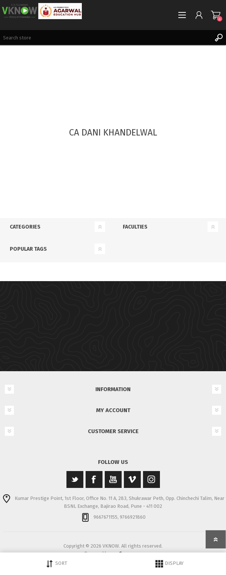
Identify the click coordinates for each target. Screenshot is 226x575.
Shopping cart (215, 15)
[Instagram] (151, 479)
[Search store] (105, 37)
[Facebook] (94, 479)
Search (218, 37)
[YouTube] (113, 479)
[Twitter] (74, 479)
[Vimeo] (132, 479)
